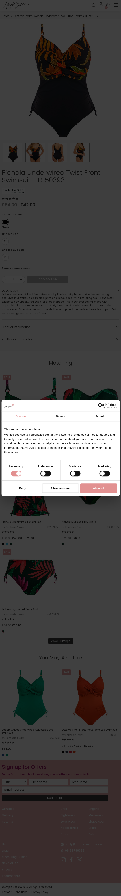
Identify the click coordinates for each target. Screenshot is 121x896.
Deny (22, 488)
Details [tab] (60, 416)
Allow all (98, 488)
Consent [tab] (21, 416)
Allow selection (60, 488)
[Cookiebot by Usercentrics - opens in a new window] (101, 405)
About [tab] (100, 416)
